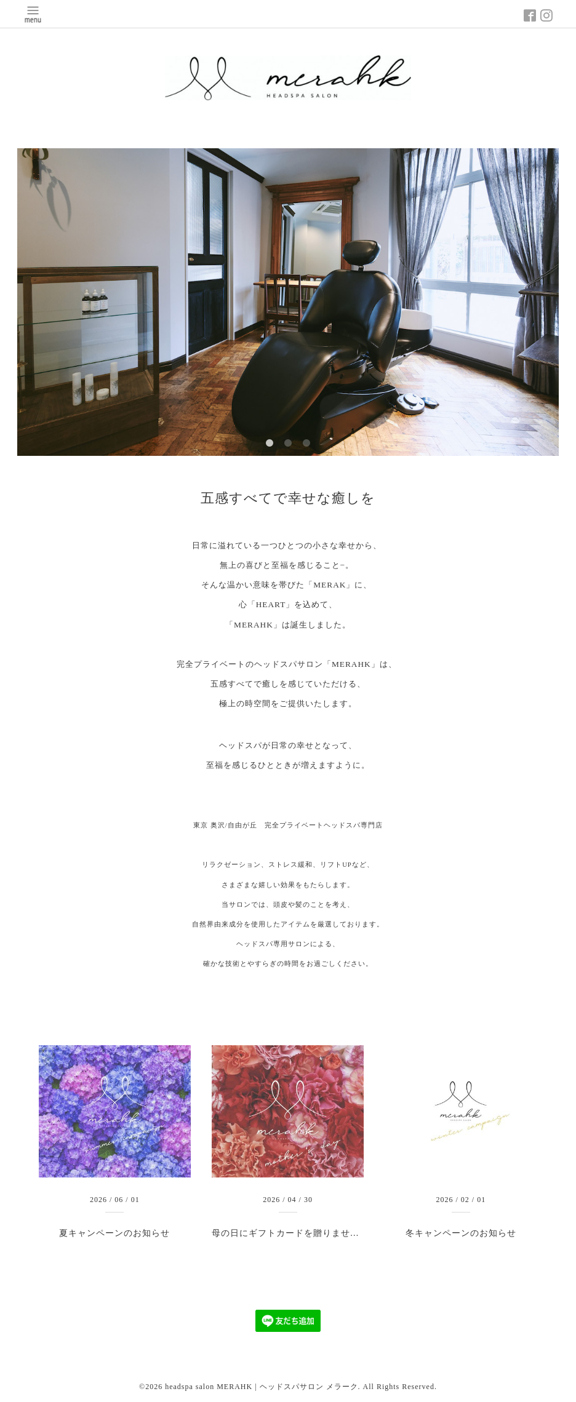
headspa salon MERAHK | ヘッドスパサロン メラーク (261, 1386)
